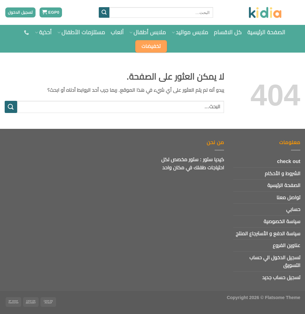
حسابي (293, 209)
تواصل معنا (288, 197)
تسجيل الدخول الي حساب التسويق (274, 261)
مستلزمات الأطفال (81, 32)
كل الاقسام (227, 32)
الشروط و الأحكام (282, 173)
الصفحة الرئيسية (266, 32)
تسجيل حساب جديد (281, 277)
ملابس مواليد (190, 32)
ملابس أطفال (147, 32)
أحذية (43, 32)
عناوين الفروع (286, 245)
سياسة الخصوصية (282, 221)
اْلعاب (117, 32)
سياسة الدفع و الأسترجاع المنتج (268, 233)
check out (288, 161)
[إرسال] (104, 12)
